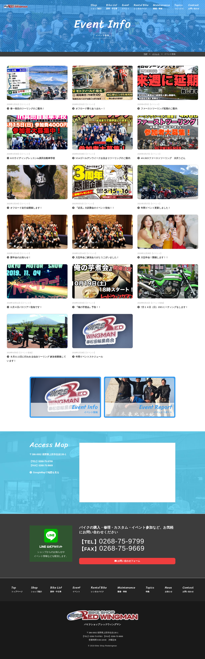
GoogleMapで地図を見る (46, 472)
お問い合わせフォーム (127, 561)
